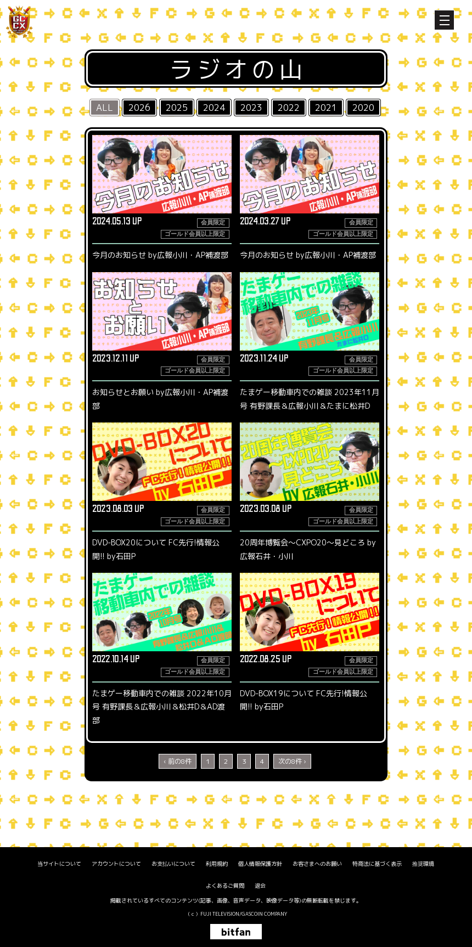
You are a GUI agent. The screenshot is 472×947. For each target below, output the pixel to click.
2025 (177, 108)
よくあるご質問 (225, 885)
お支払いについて (173, 863)
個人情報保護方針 (260, 863)
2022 (289, 108)
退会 (260, 885)
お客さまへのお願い (317, 863)
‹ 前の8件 (178, 761)
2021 (326, 108)
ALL (104, 108)
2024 (214, 108)
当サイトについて (59, 863)
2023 (251, 108)
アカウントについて (116, 863)
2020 (363, 108)
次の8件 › (292, 761)
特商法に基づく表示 (377, 863)
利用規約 (217, 863)
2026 (139, 108)
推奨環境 (423, 863)
